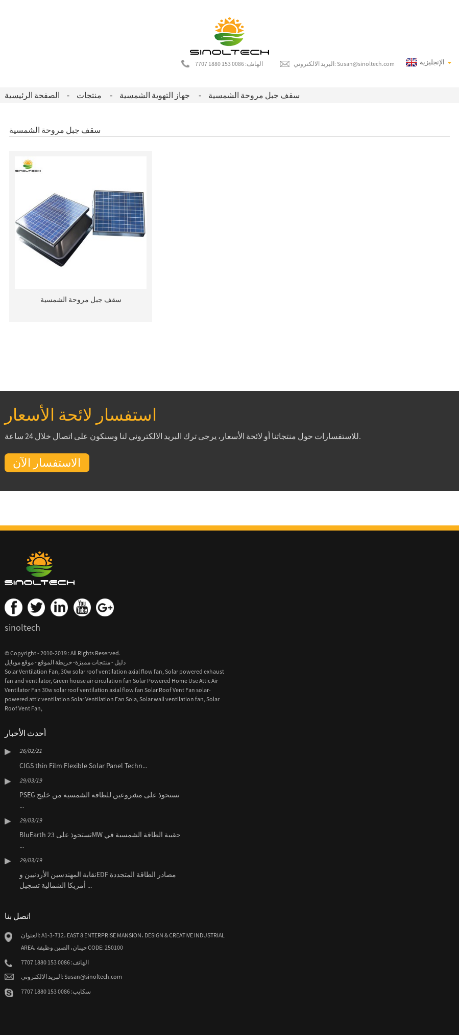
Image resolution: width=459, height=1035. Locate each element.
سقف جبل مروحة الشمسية (254, 95)
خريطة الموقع (54, 662)
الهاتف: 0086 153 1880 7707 (229, 63)
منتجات (89, 95)
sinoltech (22, 627)
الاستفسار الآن (47, 462)
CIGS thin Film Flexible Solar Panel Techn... (83, 765)
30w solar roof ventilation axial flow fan (111, 671)
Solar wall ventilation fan (171, 699)
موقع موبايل (19, 662)
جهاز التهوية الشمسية (154, 95)
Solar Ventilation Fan (31, 671)
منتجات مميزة (92, 662)
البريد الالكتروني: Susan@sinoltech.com (344, 63)
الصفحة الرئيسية (32, 95)
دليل (119, 662)
